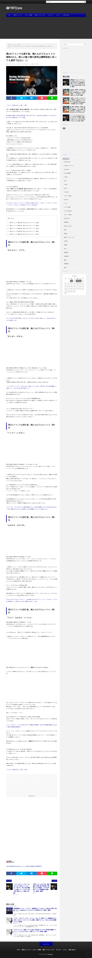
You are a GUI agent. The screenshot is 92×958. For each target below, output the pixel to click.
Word (65, 188)
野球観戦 (66, 263)
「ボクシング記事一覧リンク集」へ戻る (16, 105)
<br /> (10, 810)
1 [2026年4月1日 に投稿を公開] (71, 280)
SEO (65, 180)
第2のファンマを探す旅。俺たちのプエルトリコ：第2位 (23, 231)
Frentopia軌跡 (67, 173)
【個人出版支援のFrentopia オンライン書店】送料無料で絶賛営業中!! (24, 866)
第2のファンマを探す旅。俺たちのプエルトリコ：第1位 (23, 234)
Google (66, 176)
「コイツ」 (21, 712)
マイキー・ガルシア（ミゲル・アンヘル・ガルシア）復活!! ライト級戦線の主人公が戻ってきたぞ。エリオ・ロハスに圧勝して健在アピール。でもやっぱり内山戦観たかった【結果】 (34, 919)
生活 (65, 248)
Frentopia (50, 954)
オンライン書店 (67, 195)
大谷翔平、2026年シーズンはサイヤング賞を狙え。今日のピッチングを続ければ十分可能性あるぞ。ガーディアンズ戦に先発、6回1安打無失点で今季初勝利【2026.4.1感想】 (78, 101)
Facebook (66, 169)
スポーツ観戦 (67, 207)
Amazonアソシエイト (69, 165)
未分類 (65, 241)
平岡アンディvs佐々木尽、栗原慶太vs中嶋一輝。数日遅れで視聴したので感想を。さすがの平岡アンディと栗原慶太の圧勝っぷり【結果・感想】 (41, 887)
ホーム (57, 15)
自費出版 (66, 256)
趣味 (65, 260)
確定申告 (66, 252)
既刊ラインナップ (18, 15)
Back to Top (46, 944)
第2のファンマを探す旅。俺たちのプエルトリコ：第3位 (23, 228)
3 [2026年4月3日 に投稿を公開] (77, 280)
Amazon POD (67, 161)
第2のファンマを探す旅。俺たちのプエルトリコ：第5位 (23, 222)
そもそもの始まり (68, 210)
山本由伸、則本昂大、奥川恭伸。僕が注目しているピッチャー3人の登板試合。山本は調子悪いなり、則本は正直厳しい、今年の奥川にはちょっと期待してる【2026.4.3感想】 (78, 92)
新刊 (65, 229)
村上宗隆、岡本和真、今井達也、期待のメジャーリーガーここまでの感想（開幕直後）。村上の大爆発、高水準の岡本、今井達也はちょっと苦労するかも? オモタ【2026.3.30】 (77, 109)
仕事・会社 (66, 218)
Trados (65, 184)
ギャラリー (50, 15)
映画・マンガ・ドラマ (40, 15)
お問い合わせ (66, 15)
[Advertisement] (46, 28)
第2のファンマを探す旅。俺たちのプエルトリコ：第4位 (23, 225)
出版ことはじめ (67, 226)
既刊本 (65, 233)
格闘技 (65, 244)
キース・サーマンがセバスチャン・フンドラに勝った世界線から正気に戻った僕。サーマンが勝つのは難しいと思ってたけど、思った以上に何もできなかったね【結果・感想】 (77, 118)
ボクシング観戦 (28, 15)
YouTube (66, 192)
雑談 (65, 267)
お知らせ (66, 199)
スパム (65, 203)
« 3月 (65, 293)
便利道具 (66, 222)
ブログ (9, 15)
